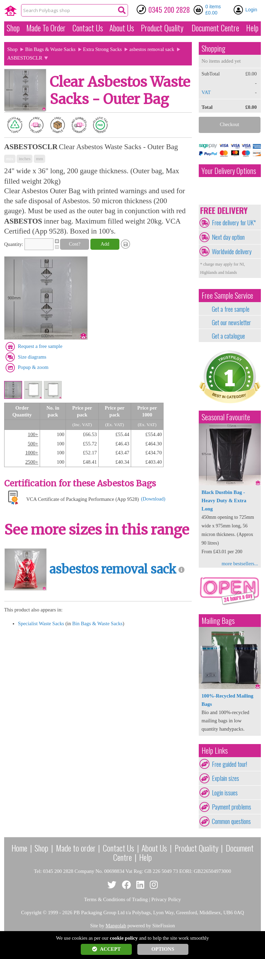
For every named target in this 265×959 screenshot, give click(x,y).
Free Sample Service (227, 295)
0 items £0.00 (213, 10)
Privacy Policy (166, 899)
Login (251, 9)
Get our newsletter (231, 322)
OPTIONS (162, 949)
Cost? (74, 244)
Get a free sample (230, 309)
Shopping (213, 48)
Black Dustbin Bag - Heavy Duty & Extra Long (224, 500)
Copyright (31, 912)
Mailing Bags (218, 620)
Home (19, 848)
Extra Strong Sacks (102, 49)
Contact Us (87, 28)
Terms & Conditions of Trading (116, 899)
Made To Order (46, 28)
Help (252, 28)
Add (104, 244)
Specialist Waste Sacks (41, 623)
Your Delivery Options (229, 170)
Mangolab (116, 925)
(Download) (153, 499)
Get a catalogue (228, 336)
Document (215, 28)
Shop (13, 28)
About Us (121, 28)
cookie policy (124, 938)
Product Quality (196, 848)
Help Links (215, 750)
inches (24, 158)
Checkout (229, 124)
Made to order (76, 848)
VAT (206, 92)
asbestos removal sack (151, 49)
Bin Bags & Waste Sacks (50, 49)
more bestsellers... (240, 563)
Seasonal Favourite (226, 417)
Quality (162, 28)
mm (39, 158)
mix (9, 158)
